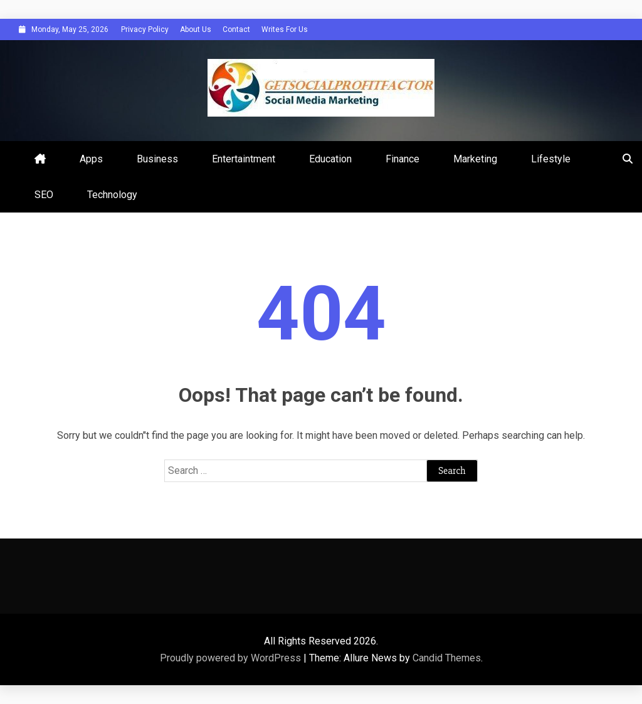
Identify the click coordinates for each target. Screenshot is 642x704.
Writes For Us (284, 29)
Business (157, 159)
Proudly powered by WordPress (231, 658)
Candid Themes (447, 658)
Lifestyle (551, 159)
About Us (195, 29)
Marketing (475, 159)
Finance (402, 159)
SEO (43, 195)
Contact (236, 29)
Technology (112, 195)
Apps (91, 159)
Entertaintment (243, 159)
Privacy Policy (145, 29)
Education (330, 159)
